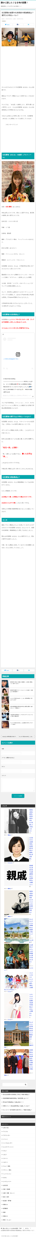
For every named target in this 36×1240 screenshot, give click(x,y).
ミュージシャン (7, 1173)
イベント (5, 1139)
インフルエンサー (7, 1143)
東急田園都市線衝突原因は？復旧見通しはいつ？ (16, 1098)
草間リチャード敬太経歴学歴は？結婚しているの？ (16, 1106)
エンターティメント (8, 1147)
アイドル (9, 991)
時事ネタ (9, 888)
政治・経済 (6, 1197)
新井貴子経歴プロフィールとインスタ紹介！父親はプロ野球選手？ (21, 691)
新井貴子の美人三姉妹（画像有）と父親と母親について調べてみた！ (21, 682)
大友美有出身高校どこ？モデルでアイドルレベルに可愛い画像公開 (21, 715)
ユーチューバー (7, 1181)
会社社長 (5, 1185)
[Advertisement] (18, 67)
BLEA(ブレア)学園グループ (10, 395)
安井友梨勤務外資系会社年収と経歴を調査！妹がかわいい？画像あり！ (21, 707)
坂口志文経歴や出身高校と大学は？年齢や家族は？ (16, 1094)
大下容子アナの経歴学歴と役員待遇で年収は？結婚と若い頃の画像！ (31, 848)
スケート (5, 1158)
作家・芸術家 (6, 1189)
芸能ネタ (9, 916)
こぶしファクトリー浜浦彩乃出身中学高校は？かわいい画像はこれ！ (31, 1005)
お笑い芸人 (6, 1127)
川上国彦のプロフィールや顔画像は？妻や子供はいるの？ (31, 953)
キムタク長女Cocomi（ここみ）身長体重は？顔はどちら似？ (21, 699)
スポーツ (5, 1162)
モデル (3, 21)
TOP (12, 1228)
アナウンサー (10, 862)
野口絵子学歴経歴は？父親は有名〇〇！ (13, 1102)
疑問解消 (5, 1208)
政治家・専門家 (7, 1200)
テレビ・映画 (6, 1166)
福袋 (4, 1212)
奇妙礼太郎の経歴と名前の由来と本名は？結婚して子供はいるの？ (31, 820)
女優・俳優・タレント (9, 1193)
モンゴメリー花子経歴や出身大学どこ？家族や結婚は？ (31, 1030)
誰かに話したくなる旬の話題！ (14, 2)
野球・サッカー (7, 1220)
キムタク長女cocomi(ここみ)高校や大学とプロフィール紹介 (21, 723)
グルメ (5, 1150)
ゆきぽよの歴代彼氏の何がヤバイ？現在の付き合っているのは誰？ (10, 736)
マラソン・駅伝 (7, 1170)
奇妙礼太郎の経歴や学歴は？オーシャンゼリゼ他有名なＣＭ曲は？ (31, 902)
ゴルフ (5, 1154)
